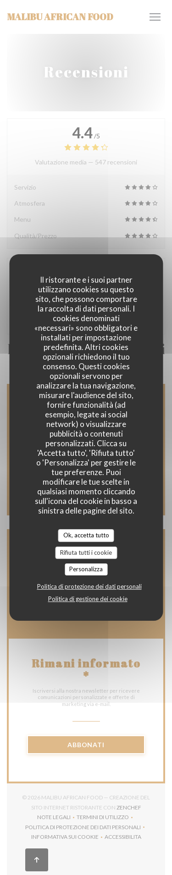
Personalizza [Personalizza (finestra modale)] (86, 569)
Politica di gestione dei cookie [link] (88, 598)
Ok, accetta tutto (86, 535)
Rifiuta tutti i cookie (86, 552)
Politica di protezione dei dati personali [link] (89, 586)
